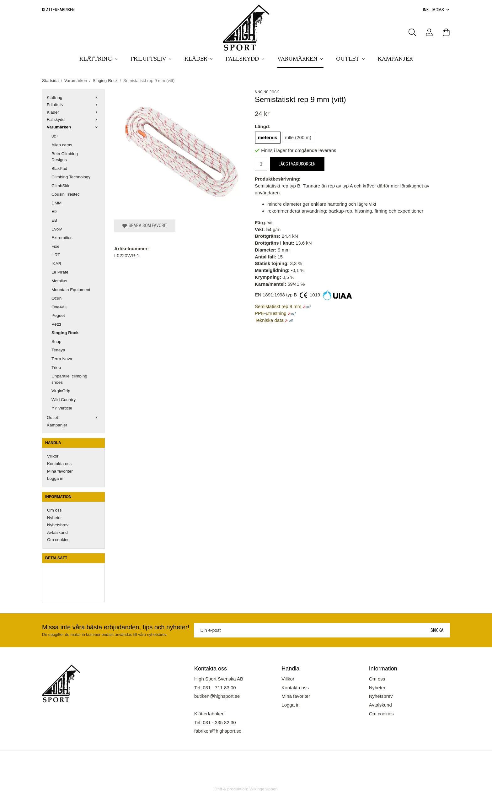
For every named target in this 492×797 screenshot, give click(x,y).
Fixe (55, 246)
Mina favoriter (60, 471)
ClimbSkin (61, 185)
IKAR (56, 263)
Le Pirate (59, 272)
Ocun (56, 298)
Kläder (198, 59)
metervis (267, 137)
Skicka (437, 630)
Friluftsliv (151, 59)
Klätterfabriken (58, 9)
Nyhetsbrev (57, 525)
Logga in (55, 478)
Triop (56, 367)
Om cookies (58, 539)
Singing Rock (64, 332)
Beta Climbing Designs (64, 156)
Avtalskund (57, 532)
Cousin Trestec (65, 194)
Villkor (53, 456)
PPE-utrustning (270, 313)
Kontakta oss (59, 463)
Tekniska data (269, 320)
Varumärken (300, 59)
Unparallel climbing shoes (69, 379)
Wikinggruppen (263, 789)
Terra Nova (61, 358)
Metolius (59, 281)
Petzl (56, 324)
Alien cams (61, 145)
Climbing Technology (70, 177)
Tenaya (58, 350)
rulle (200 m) (298, 137)
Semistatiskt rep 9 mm (278, 306)
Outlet (350, 59)
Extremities (61, 237)
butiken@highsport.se (217, 696)
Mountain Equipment (70, 289)
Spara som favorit (144, 225)
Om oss (54, 510)
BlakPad (59, 168)
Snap (56, 341)
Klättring (98, 59)
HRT (55, 254)
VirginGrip (60, 390)
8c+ (54, 136)
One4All (59, 307)
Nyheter (54, 517)
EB (54, 220)
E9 (54, 211)
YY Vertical (61, 408)
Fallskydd (245, 59)
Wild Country (63, 399)
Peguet (58, 315)
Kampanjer (395, 59)
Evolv (56, 229)
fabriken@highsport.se (217, 731)
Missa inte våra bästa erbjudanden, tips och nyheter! (115, 627)
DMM (56, 203)
